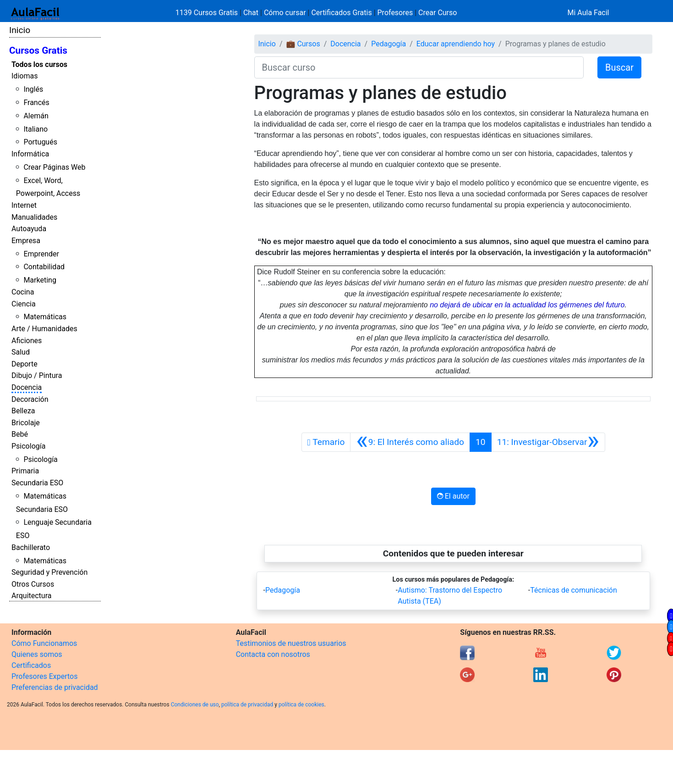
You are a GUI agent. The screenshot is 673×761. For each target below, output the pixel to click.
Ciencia (23, 304)
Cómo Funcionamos (44, 643)
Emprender (41, 254)
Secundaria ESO (37, 482)
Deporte (24, 364)
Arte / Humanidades (44, 328)
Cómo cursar (285, 12)
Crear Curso (437, 12)
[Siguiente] (548, 442)
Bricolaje (25, 422)
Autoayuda (28, 228)
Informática (30, 154)
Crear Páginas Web (54, 167)
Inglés (33, 89)
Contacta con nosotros (273, 654)
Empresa (25, 240)
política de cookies (301, 704)
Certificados (31, 665)
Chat (250, 12)
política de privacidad (247, 704)
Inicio (19, 30)
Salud (20, 352)
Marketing (39, 280)
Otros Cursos (32, 584)
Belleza (23, 410)
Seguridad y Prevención (49, 572)
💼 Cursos (303, 43)
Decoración (30, 399)
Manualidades (34, 217)
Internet (24, 205)
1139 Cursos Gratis (207, 12)
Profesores (395, 12)
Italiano (35, 129)
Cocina (22, 292)
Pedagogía (388, 43)
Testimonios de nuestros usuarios (291, 643)
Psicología (28, 446)
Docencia (26, 387)
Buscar (619, 67)
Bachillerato (30, 547)
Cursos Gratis (38, 50)
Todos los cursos (39, 64)
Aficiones (26, 340)
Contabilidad (44, 266)
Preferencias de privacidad (54, 687)
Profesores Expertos (44, 676)
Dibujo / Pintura (36, 375)
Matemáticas (44, 316)
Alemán (35, 115)
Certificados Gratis (341, 12)
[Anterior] (410, 442)
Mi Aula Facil (588, 12)
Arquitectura (31, 595)
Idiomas (24, 76)
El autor (453, 496)
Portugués (40, 142)
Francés (36, 102)
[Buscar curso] (419, 67)
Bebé (19, 434)
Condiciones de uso (195, 704)
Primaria (25, 471)
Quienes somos (36, 654)
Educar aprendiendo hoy (455, 43)
